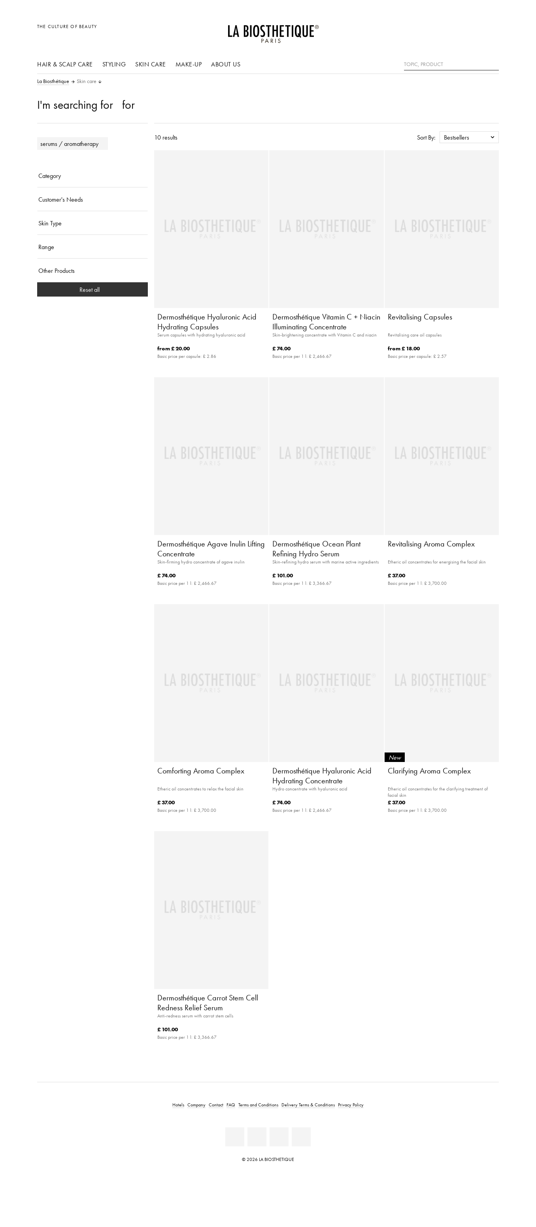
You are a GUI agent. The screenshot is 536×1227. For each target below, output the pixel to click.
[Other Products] (92, 270)
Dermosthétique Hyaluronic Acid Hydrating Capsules (207, 321)
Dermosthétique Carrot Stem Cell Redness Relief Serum (207, 1002)
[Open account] (473, 31)
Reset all (92, 289)
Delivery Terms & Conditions (308, 1105)
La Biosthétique (53, 81)
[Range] (92, 247)
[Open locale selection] (455, 31)
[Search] (493, 63)
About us (225, 64)
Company (196, 1105)
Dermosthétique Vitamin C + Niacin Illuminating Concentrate (326, 321)
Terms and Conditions (258, 1105)
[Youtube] (256, 1136)
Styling (114, 64)
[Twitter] (301, 1136)
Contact (216, 1105)
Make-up (189, 64)
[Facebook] (234, 1136)
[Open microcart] (491, 31)
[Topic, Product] (451, 64)
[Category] (92, 175)
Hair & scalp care (65, 64)
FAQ (230, 1105)
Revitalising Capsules (420, 316)
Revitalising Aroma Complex (431, 543)
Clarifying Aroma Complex (429, 770)
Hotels (178, 1105)
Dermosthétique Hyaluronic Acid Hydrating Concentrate (322, 775)
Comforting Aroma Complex (200, 770)
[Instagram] (279, 1136)
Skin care (150, 64)
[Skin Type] (92, 223)
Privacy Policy (351, 1105)
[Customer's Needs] (92, 199)
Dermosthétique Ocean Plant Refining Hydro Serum (316, 548)
